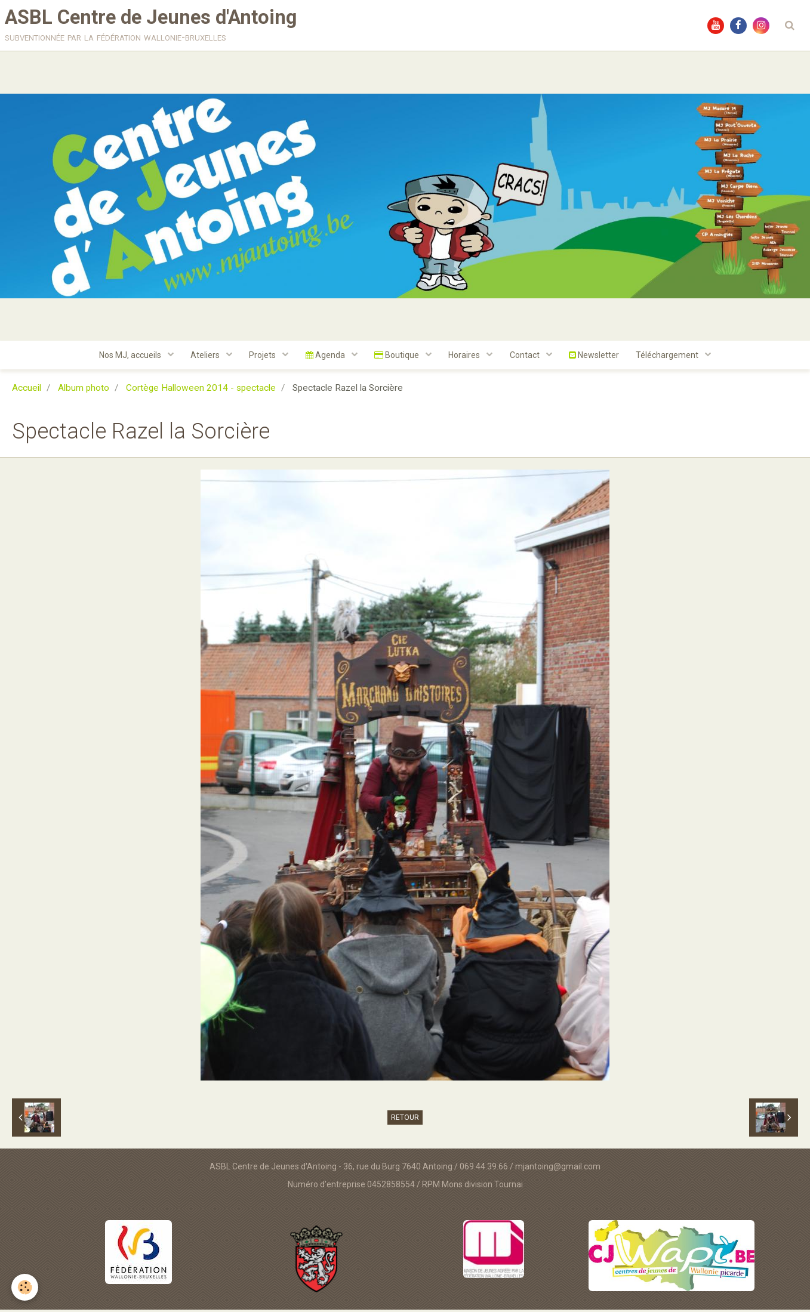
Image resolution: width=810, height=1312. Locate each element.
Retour (405, 1120)
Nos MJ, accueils (127, 357)
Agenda (325, 357)
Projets (261, 357)
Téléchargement (672, 357)
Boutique (397, 357)
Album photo (83, 390)
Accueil (26, 390)
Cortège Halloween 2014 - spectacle (201, 390)
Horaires (466, 357)
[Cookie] (25, 1287)
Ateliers (202, 357)
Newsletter (597, 357)
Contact (527, 357)
